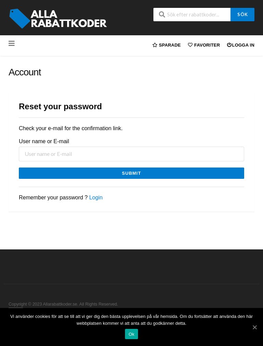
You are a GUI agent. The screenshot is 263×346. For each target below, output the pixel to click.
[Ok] (254, 327)
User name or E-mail (44, 141)
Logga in (240, 44)
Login (95, 197)
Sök (242, 14)
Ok (131, 334)
